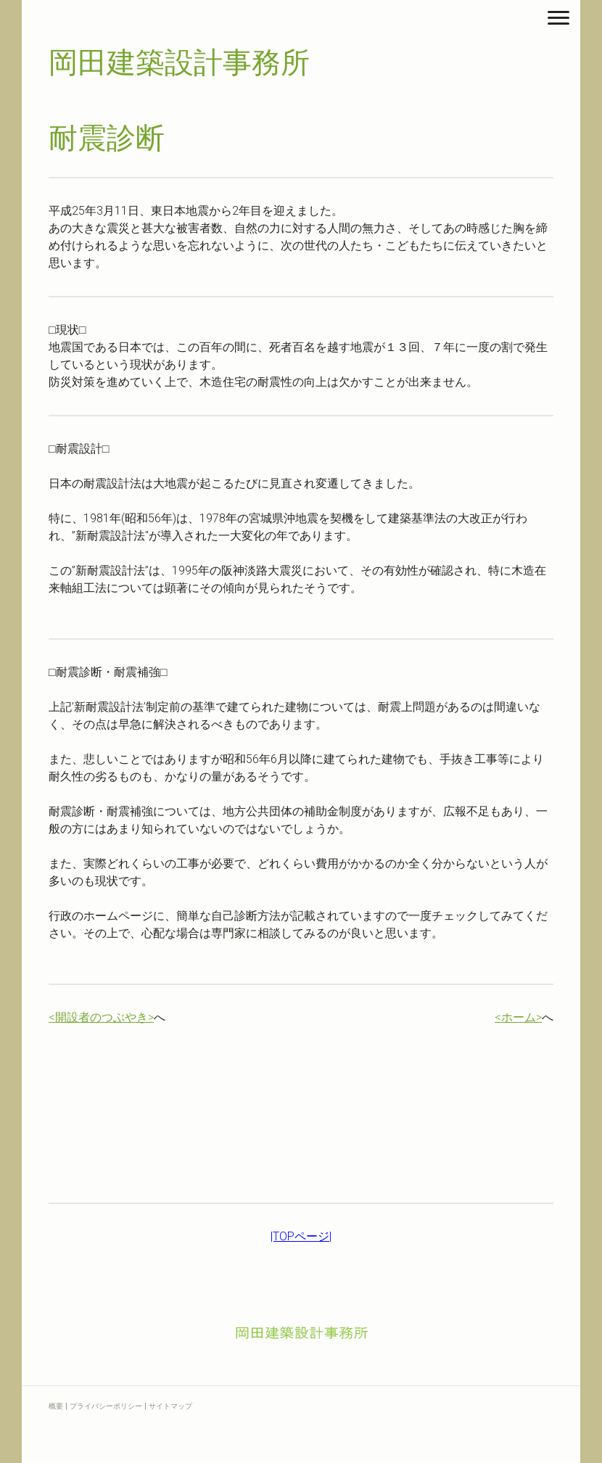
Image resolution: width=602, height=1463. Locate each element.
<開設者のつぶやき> (101, 1017)
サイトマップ (170, 1406)
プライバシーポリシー (106, 1406)
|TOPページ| (301, 1236)
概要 (56, 1406)
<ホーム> (518, 1017)
